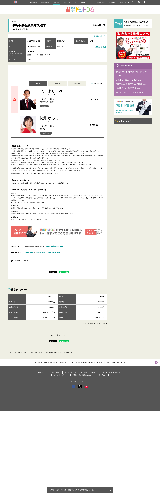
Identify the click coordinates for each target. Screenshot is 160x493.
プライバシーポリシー (61, 375)
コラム (23, 2)
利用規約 (94, 372)
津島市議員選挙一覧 (36, 352)
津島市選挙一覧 (99, 25)
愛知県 (26, 352)
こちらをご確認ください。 (60, 183)
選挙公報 (98, 47)
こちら (42, 174)
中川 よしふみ (61, 92)
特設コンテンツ (126, 2)
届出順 (57, 84)
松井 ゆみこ (61, 119)
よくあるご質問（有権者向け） (112, 372)
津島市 (26, 261)
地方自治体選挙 (54, 252)
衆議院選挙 (33, 2)
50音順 (77, 84)
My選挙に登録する (98, 36)
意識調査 (112, 2)
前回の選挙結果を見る (54, 246)
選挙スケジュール (70, 2)
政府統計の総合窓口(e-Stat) (97, 323)
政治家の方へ (42, 372)
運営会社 (84, 372)
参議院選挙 (45, 2)
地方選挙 (56, 2)
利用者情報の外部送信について (83, 375)
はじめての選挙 (99, 2)
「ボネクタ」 (71, 168)
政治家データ (85, 2)
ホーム (9, 352)
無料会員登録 (65, 490)
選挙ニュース (56, 372)
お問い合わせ (102, 375)
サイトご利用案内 (70, 372)
